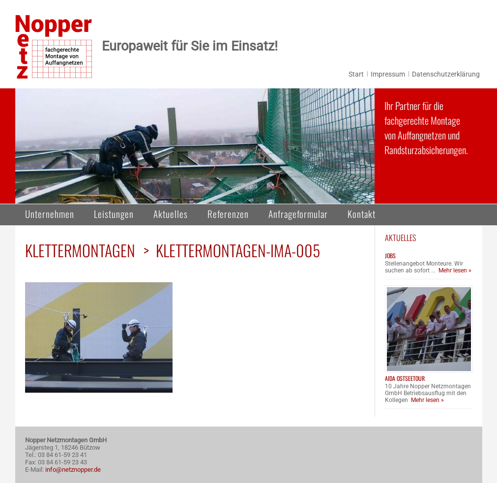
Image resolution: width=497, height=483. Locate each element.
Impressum (388, 74)
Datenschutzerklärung (446, 74)
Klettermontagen (80, 250)
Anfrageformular (298, 213)
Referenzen (228, 213)
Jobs (390, 255)
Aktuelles (170, 213)
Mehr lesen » (455, 270)
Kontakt (362, 213)
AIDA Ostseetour (405, 378)
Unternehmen (49, 213)
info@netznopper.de (73, 469)
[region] (195, 146)
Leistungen (114, 213)
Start (356, 74)
